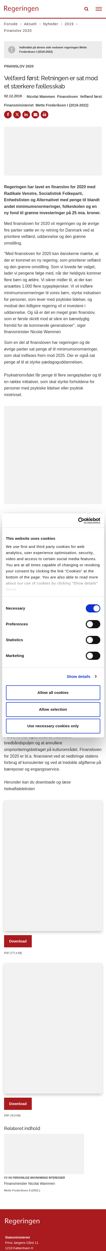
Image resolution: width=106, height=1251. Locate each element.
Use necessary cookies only (53, 726)
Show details (78, 676)
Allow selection (53, 709)
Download (18, 941)
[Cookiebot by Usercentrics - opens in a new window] (78, 520)
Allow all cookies (53, 692)
